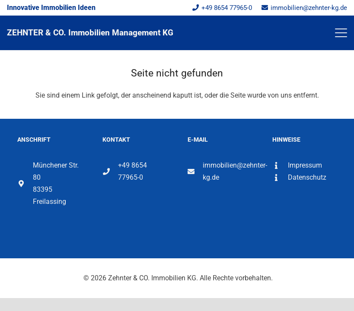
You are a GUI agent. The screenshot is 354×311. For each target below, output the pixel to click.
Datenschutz (307, 177)
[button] (341, 33)
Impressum (305, 165)
